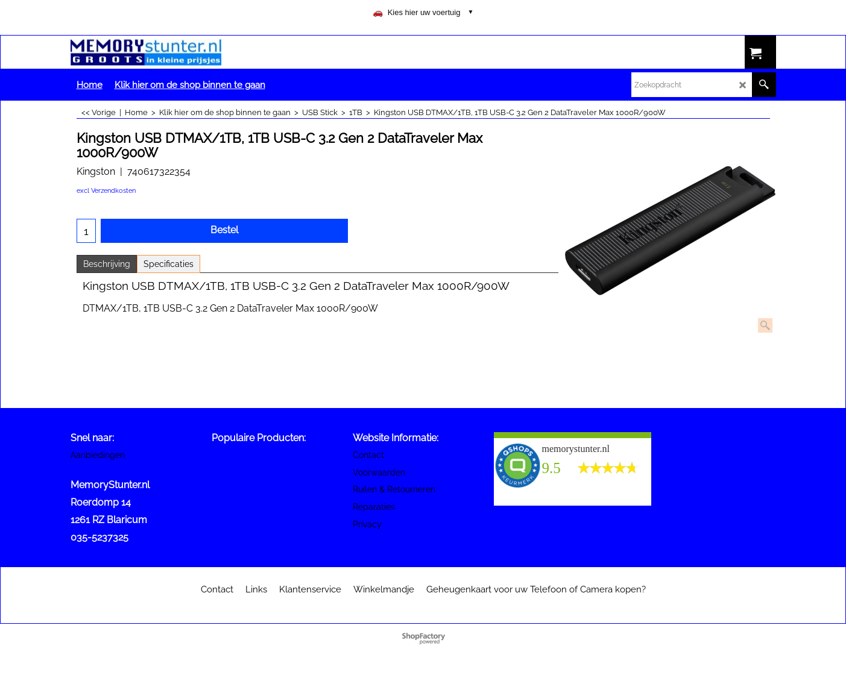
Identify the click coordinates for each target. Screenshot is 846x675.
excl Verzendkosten (106, 191)
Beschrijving (106, 264)
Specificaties (169, 264)
